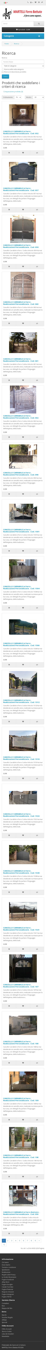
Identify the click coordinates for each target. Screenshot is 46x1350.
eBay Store (5, 1282)
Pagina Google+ (7, 1284)
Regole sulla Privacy (8, 1275)
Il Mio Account (7, 1329)
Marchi (4, 1315)
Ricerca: (4, 58)
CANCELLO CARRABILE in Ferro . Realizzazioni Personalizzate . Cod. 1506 (21, 644)
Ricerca (16, 44)
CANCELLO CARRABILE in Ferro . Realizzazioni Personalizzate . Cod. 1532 (21, 815)
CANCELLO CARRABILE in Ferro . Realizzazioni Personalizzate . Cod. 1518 (21, 758)
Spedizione (6, 1270)
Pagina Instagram (8, 1294)
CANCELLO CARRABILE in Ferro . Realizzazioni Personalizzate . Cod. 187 (20, 985)
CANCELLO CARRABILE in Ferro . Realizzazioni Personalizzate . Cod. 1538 (21, 872)
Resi (3, 1306)
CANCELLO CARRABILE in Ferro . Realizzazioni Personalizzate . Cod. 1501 (21, 530)
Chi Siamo (5, 1262)
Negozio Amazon (8, 1292)
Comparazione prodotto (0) (13, 92)
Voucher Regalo (7, 1317)
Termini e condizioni (9, 1267)
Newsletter (5, 1336)
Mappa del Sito (7, 1308)
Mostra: (29, 97)
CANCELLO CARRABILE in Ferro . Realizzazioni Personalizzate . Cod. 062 (20, 416)
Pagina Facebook (8, 1280)
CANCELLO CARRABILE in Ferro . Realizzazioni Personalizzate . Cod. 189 (20, 1099)
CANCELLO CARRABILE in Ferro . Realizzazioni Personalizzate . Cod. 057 (20, 189)
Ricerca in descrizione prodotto (14, 72)
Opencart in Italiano (19, 1345)
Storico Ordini (7, 1331)
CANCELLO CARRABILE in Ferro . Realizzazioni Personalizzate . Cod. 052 (20, 132)
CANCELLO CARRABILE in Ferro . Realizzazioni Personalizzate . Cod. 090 (20, 473)
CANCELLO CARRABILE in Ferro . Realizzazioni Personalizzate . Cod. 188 (20, 1042)
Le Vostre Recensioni (9, 1277)
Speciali (4, 1322)
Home (6, 44)
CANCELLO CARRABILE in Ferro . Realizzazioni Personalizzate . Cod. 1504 (21, 587)
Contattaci (5, 1303)
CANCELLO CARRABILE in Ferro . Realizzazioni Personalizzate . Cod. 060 (20, 303)
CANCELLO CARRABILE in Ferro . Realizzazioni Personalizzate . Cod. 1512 (21, 701)
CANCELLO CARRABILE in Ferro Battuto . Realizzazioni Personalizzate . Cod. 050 (21, 1213)
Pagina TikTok (6, 1297)
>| (4, 1244)
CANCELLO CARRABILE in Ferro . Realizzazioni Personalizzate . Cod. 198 (20, 1156)
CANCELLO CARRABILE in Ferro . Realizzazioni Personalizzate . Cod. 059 (20, 246)
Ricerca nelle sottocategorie (13, 69)
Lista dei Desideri (8, 1334)
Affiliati (4, 1320)
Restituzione (6, 1272)
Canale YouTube (7, 1287)
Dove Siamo (6, 1265)
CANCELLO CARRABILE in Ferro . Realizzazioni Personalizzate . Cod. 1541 (21, 928)
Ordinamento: (8, 97)
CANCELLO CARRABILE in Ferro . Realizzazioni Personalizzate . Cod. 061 (20, 360)
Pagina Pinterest (7, 1289)
